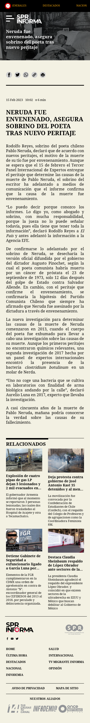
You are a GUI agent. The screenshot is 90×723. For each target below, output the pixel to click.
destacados (16, 662)
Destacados (58, 5)
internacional (61, 655)
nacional (14, 668)
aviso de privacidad (28, 688)
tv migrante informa (66, 662)
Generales (26, 5)
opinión (55, 668)
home (10, 649)
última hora (16, 655)
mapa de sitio (67, 688)
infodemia (14, 675)
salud (54, 649)
